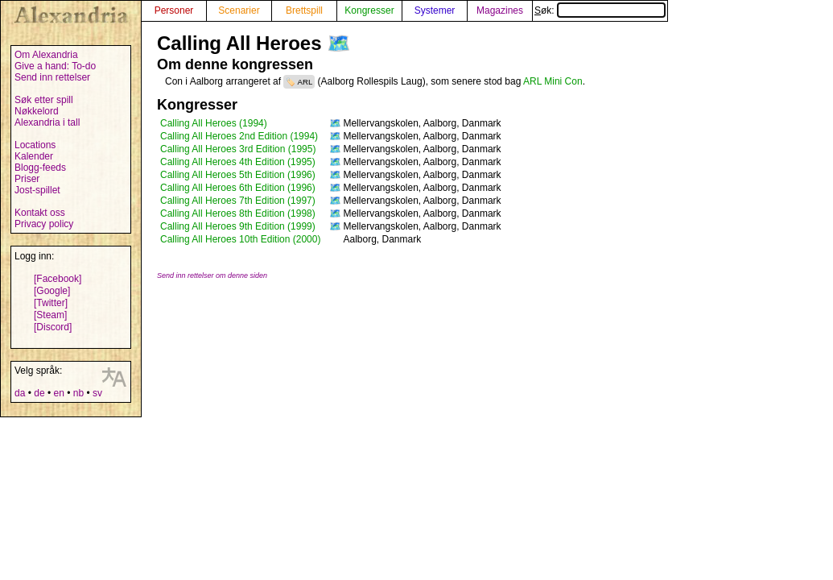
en (58, 393)
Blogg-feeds (40, 167)
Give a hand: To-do (55, 66)
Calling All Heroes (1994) (213, 123)
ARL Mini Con (553, 81)
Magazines (499, 10)
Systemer (435, 10)
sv (97, 393)
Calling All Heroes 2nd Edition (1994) (239, 136)
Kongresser (369, 10)
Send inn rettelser (52, 77)
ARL (305, 81)
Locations (35, 145)
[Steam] (50, 315)
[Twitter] (51, 303)
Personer (174, 10)
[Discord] (53, 327)
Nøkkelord (36, 111)
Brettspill (304, 10)
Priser (26, 178)
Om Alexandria (46, 54)
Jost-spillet (37, 190)
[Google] (52, 290)
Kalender (33, 156)
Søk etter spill (43, 100)
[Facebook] (57, 278)
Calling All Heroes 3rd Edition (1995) (237, 149)
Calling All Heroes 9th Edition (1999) (237, 226)
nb (78, 393)
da (19, 393)
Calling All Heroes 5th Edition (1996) (237, 174)
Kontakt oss (39, 212)
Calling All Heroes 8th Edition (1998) (237, 213)
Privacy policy (43, 224)
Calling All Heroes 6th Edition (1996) (237, 187)
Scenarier (238, 10)
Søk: (600, 10)
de (39, 393)
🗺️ (339, 43)
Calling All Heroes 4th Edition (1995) (237, 162)
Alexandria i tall (47, 122)
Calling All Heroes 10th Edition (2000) (240, 239)
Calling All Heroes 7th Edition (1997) (237, 200)
